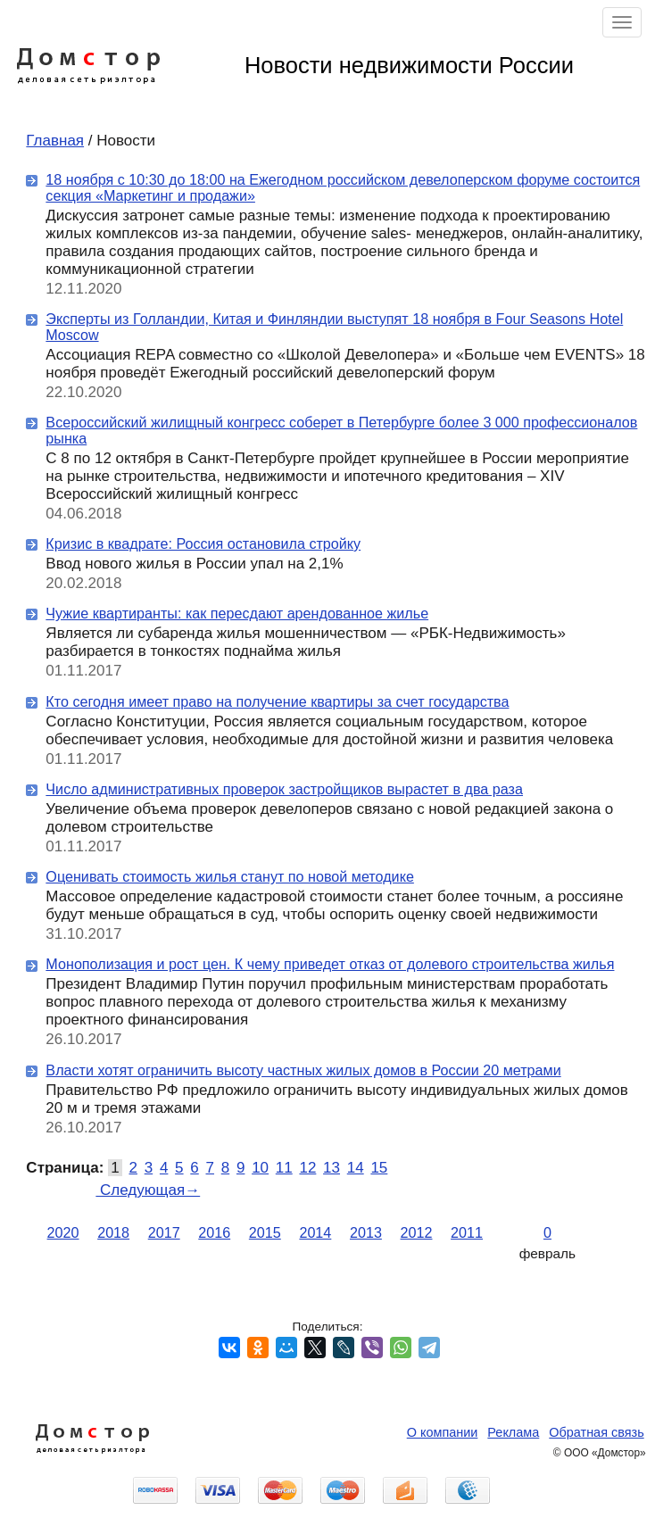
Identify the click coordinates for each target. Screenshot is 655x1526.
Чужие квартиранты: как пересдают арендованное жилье (237, 613)
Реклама (513, 1432)
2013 (366, 1232)
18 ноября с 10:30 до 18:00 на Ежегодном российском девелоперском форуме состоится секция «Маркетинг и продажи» (343, 187)
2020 (63, 1232)
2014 (315, 1232)
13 (331, 1167)
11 (284, 1167)
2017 (164, 1232)
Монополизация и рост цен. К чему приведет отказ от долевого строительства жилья (330, 964)
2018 (113, 1232)
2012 (417, 1232)
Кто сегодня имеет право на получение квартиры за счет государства (277, 701)
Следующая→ (147, 1190)
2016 (214, 1232)
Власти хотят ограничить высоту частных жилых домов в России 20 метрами (303, 1070)
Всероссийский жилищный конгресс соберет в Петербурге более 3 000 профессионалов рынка (341, 430)
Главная (55, 140)
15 (378, 1167)
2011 (467, 1232)
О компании (442, 1432)
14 (355, 1167)
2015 (265, 1232)
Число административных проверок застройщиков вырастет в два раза (284, 789)
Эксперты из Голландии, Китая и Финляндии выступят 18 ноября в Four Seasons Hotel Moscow (334, 327)
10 (260, 1167)
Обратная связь (596, 1432)
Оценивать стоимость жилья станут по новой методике (230, 876)
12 (307, 1167)
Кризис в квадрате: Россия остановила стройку (203, 543)
